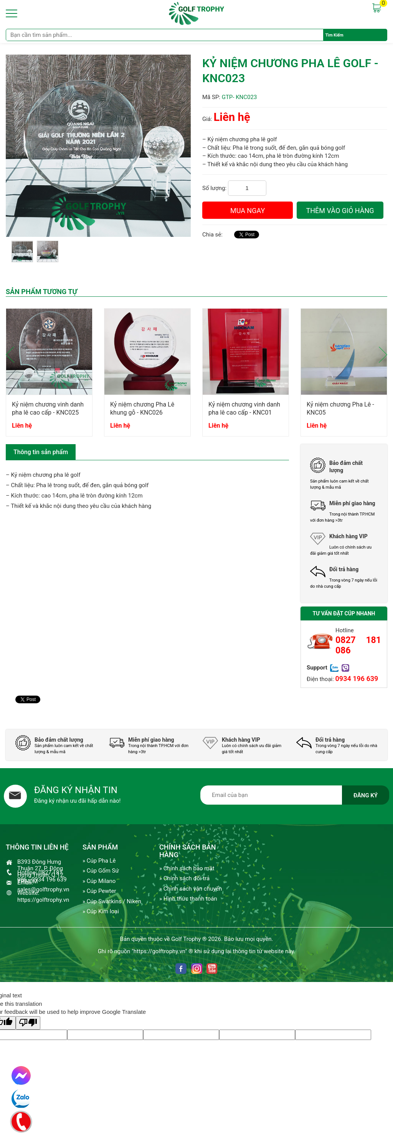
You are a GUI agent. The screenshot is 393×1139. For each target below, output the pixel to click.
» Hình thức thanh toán (188, 898)
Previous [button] (10, 354)
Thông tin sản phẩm (40, 452)
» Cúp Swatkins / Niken (112, 901)
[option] (49, 376)
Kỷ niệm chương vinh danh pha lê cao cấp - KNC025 (48, 408)
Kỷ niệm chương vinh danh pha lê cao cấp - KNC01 (244, 408)
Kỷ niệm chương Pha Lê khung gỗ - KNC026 (142, 408)
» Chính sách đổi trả (184, 878)
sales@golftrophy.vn (43, 889)
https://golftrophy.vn (43, 899)
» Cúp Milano (99, 881)
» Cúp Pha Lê (99, 860)
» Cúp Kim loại (101, 911)
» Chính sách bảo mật (187, 868)
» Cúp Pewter (99, 891)
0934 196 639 (356, 678)
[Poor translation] (28, 1023)
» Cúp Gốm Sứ (101, 870)
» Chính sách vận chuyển (190, 888)
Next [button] (383, 354)
